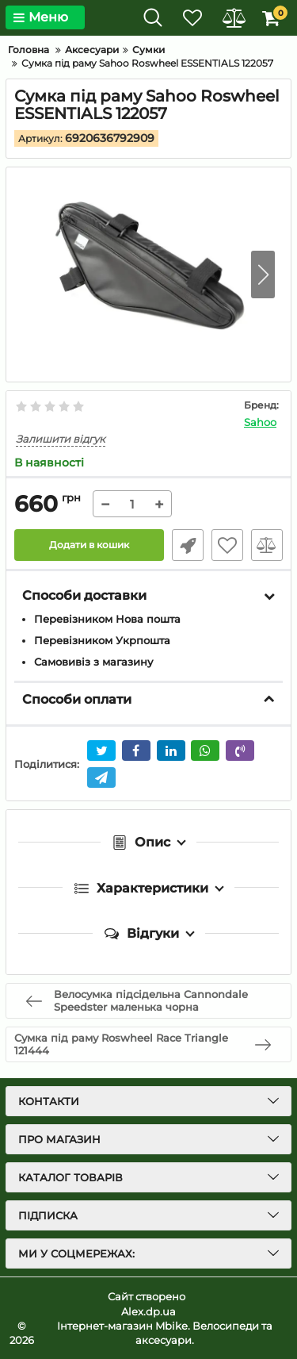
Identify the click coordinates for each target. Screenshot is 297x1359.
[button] (263, 274)
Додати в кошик (89, 545)
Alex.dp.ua (148, 1311)
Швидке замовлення (188, 545)
